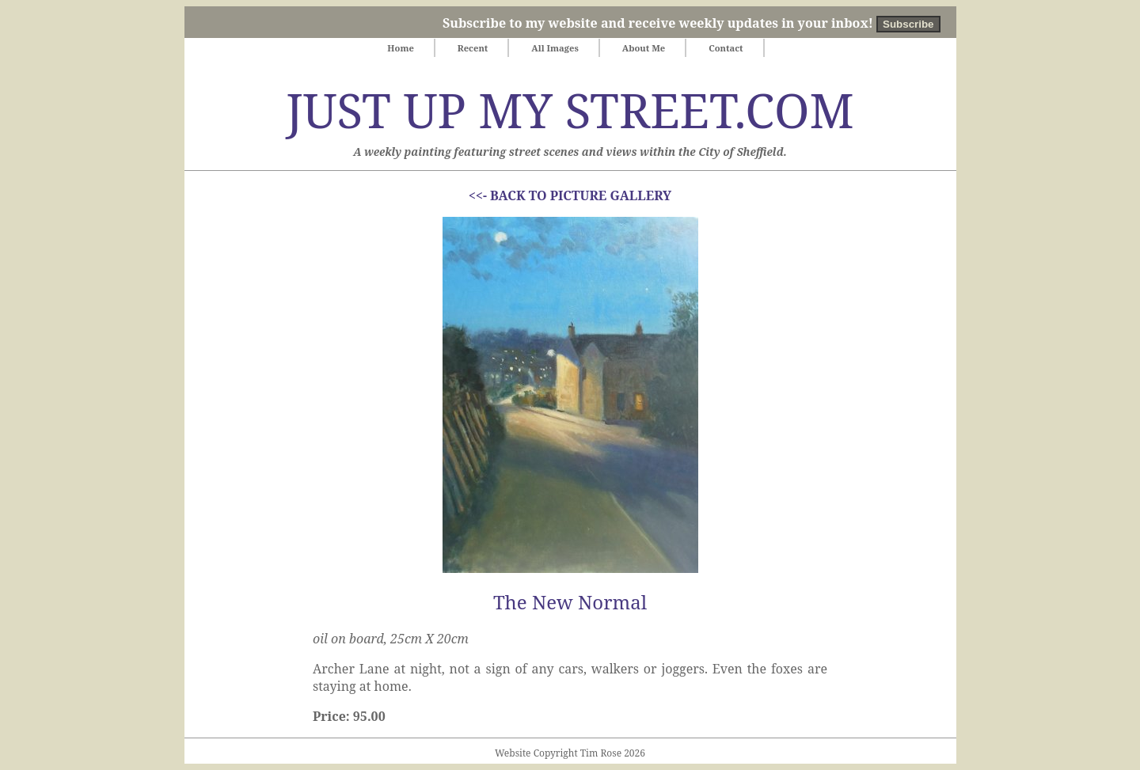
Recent (473, 48)
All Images (554, 48)
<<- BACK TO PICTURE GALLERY (570, 195)
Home (400, 48)
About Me (644, 48)
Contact (726, 48)
